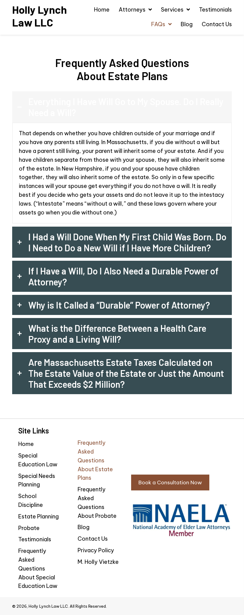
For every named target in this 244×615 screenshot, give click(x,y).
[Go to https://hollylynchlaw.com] (41, 16)
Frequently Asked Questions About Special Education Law (38, 568)
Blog (83, 527)
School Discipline (30, 500)
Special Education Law (38, 460)
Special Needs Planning (36, 480)
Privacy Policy (96, 550)
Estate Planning (38, 516)
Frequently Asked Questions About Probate (97, 502)
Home (26, 443)
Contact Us (93, 538)
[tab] (122, 106)
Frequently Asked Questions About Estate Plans (95, 460)
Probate (29, 528)
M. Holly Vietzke (98, 561)
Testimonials (34, 539)
